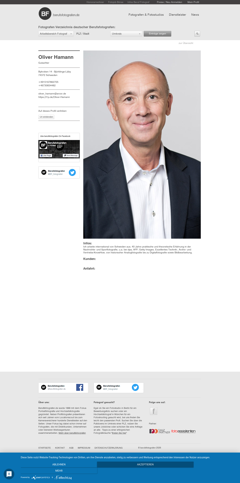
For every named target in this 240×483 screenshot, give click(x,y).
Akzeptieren (128, 471)
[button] (56, 34)
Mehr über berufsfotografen (72, 433)
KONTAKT (60, 448)
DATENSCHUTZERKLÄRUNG (109, 448)
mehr (204, 471)
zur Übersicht (186, 43)
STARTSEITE (44, 448)
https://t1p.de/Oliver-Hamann (54, 97)
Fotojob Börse (115, 2)
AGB (71, 448)
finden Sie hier (119, 433)
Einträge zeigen (157, 34)
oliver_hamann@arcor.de (52, 94)
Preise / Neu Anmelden (169, 2)
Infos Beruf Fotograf (138, 2)
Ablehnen (53, 471)
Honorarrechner (95, 2)
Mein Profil (193, 2)
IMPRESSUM (84, 448)
